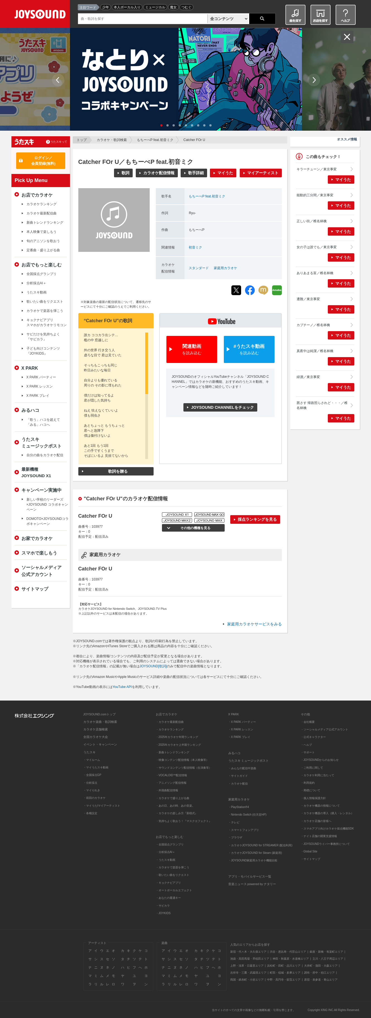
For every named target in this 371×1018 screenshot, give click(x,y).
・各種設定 (90, 813)
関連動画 (191, 350)
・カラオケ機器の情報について (320, 805)
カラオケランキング (41, 204)
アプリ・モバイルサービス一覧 (249, 876)
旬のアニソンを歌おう (43, 241)
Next (313, 80)
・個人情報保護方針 (313, 798)
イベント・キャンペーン (100, 744)
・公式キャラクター (313, 737)
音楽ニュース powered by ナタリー (252, 884)
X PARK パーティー (41, 377)
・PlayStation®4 (238, 807)
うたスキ (89, 752)
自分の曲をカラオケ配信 (44, 455)
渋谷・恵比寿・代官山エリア (288, 951)
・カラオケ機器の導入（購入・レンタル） (327, 813)
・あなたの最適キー (168, 897)
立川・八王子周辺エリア (327, 958)
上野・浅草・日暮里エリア (247, 965)
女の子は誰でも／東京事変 (317, 247)
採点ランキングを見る (257, 519)
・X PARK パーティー (242, 721)
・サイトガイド (238, 775)
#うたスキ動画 (249, 350)
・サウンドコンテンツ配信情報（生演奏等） (184, 767)
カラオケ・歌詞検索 (112, 140)
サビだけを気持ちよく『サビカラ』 (43, 336)
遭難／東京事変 (308, 299)
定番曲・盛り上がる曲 (43, 250)
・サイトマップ (310, 859)
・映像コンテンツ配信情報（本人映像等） (182, 759)
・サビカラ (163, 905)
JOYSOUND (41, 15)
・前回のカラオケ (94, 797)
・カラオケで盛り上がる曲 (172, 798)
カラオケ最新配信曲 (41, 213)
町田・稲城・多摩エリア (285, 972)
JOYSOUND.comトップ (99, 714)
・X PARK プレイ (239, 737)
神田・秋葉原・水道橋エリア (291, 958)
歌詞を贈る (118, 471)
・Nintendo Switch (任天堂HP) (247, 814)
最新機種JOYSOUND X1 (36, 472)
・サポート (308, 752)
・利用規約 (308, 782)
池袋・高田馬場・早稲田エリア (249, 958)
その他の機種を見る (195, 528)
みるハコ (30, 410)
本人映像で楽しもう (41, 232)
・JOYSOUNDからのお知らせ (320, 759)
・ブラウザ (235, 837)
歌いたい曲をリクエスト (44, 302)
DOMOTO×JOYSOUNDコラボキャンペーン (47, 521)
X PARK (29, 368)
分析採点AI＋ (36, 283)
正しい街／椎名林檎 (312, 221)
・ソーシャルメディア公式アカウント (324, 729)
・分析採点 (90, 782)
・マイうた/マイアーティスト (101, 805)
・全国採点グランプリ (170, 844)
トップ (82, 140)
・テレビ (233, 822)
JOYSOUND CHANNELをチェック (222, 407)
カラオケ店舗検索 (95, 729)
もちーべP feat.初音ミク (155, 140)
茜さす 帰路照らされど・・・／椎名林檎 (322, 405)
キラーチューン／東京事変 (317, 169)
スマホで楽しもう (39, 552)
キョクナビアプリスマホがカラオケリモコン (46, 322)
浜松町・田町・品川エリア (283, 965)
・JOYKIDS (163, 913)
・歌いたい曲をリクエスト (172, 874)
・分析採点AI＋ (165, 852)
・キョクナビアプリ (168, 882)
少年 (105, 7)
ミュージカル (155, 7)
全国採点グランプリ (41, 274)
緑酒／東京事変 (308, 377)
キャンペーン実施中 (41, 490)
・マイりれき (91, 790)
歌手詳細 (196, 173)
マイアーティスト (262, 173)
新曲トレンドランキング (44, 222)
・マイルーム (91, 759)
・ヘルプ (306, 744)
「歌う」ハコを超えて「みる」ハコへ (43, 422)
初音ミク (195, 247)
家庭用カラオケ (225, 268)
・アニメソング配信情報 (171, 782)
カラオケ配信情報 (158, 173)
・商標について (310, 790)
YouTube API (122, 687)
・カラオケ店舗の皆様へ (316, 821)
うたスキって (58, 141)
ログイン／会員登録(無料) (43, 161)
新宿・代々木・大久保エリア (248, 951)
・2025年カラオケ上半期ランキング (178, 744)
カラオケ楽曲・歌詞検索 (100, 721)
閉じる (347, 37)
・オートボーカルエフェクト (174, 890)
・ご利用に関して (312, 767)
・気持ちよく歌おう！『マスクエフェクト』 (184, 821)
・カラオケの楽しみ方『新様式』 (177, 813)
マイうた (225, 173)
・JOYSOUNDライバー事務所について (325, 843)
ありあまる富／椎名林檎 (315, 273)
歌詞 (125, 173)
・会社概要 (308, 721)
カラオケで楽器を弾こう (44, 311)
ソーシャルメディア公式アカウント (41, 571)
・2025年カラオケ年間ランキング (177, 737)
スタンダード (199, 268)
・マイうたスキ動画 (95, 767)
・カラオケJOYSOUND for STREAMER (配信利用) (260, 845)
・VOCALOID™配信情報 (171, 775)
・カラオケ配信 (238, 783)
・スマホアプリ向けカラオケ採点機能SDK (327, 828)
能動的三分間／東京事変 (315, 195)
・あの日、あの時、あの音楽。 (175, 805)
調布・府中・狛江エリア (319, 972)
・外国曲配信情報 (167, 790)
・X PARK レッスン (240, 729)
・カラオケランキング (170, 729)
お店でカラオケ (37, 194)
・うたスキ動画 (165, 859)
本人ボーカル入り (127, 7)
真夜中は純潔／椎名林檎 (315, 351)
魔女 (173, 7)
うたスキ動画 (36, 292)
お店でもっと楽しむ (41, 264)
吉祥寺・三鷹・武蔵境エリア (248, 972)
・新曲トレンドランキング (172, 752)
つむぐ (186, 7)
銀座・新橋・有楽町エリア (326, 951)
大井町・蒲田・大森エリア (321, 965)
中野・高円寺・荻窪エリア (283, 979)
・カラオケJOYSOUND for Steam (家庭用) (255, 852)
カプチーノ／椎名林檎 (313, 325)
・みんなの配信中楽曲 (242, 768)
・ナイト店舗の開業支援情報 (319, 836)
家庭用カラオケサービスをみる (254, 624)
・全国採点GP (92, 774)
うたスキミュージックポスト (41, 442)
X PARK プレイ (37, 396)
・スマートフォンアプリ (243, 829)
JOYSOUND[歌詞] (153, 666)
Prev (58, 80)
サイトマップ (34, 588)
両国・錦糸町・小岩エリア (247, 979)
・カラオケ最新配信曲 (170, 721)
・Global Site (309, 851)
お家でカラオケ (37, 538)
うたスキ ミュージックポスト (248, 760)
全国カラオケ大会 (95, 737)
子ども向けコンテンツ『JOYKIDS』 (43, 350)
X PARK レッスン (39, 386)
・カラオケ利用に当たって (317, 775)
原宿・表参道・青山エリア (321, 979)
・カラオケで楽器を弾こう (172, 867)
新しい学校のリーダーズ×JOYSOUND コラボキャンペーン (47, 505)
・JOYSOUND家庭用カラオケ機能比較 (253, 860)
